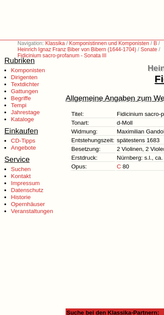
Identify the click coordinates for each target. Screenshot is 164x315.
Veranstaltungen (32, 211)
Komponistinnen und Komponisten (109, 43)
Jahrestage (25, 112)
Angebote (23, 147)
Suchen (21, 169)
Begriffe (21, 98)
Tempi (19, 105)
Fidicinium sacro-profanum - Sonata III (61, 55)
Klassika (55, 43)
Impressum (25, 183)
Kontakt (21, 176)
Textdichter (25, 84)
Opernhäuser (28, 204)
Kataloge (22, 119)
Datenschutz (27, 190)
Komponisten (28, 70)
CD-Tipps (23, 140)
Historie (21, 197)
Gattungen (24, 91)
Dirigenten (24, 77)
